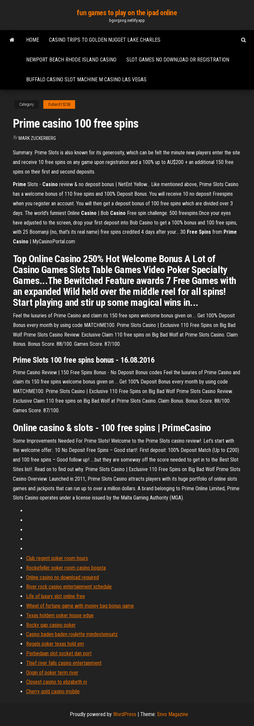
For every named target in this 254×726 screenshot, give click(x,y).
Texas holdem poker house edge (60, 615)
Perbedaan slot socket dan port (59, 653)
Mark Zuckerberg (37, 138)
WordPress (124, 714)
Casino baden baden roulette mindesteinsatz (72, 634)
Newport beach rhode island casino (71, 60)
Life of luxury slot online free (55, 596)
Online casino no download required (62, 577)
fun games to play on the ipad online (127, 13)
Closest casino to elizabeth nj (56, 682)
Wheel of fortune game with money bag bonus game (80, 606)
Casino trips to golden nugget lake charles (104, 40)
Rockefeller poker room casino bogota (66, 568)
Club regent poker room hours (57, 558)
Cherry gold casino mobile (53, 691)
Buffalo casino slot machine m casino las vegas (86, 79)
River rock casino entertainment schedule (69, 587)
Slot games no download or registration (177, 60)
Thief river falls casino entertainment (64, 663)
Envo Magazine (172, 714)
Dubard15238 (59, 104)
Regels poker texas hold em (55, 644)
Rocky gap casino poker (51, 625)
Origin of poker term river (52, 672)
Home (32, 40)
